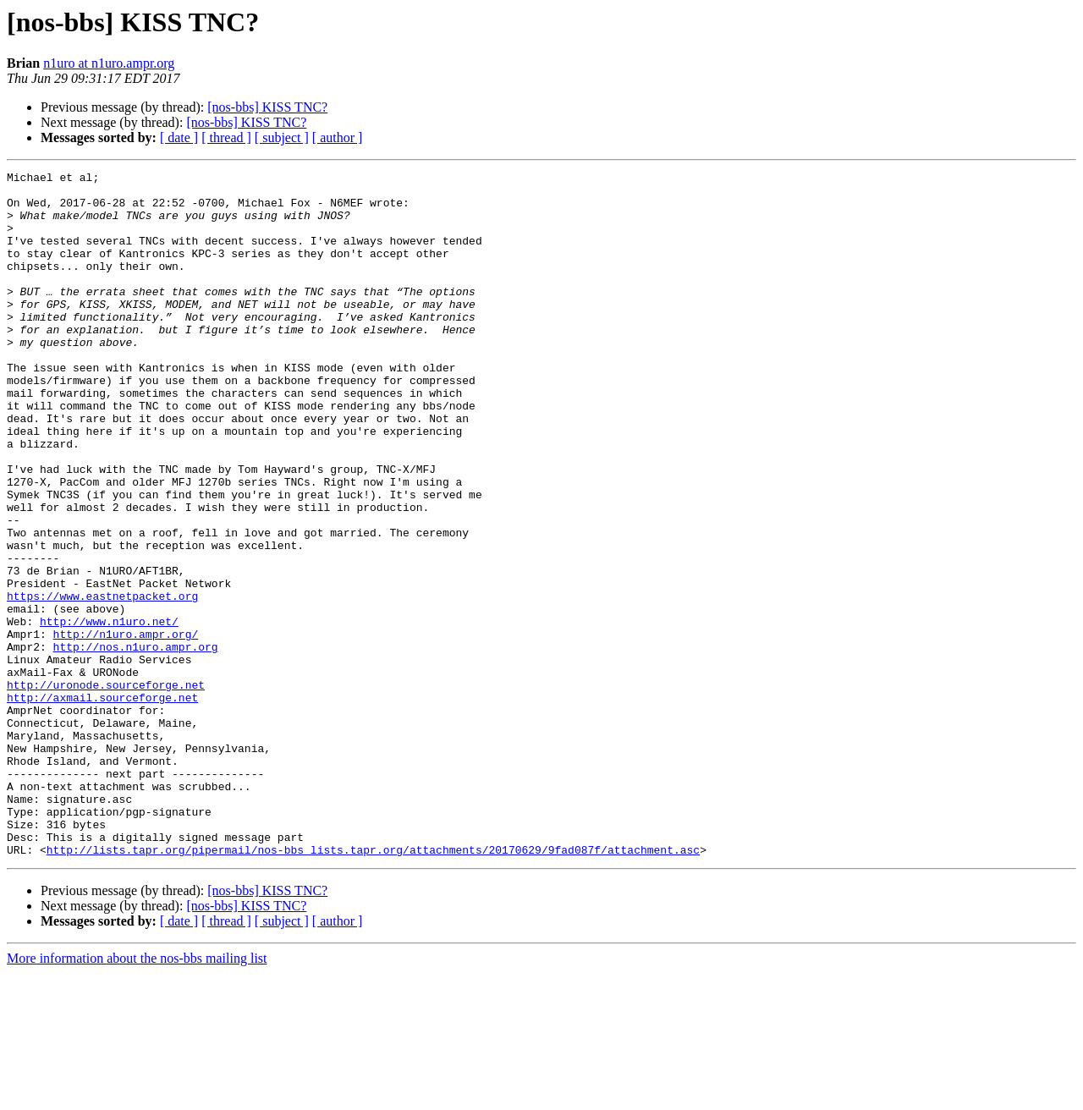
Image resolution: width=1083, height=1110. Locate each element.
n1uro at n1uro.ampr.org (108, 63)
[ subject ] (282, 137)
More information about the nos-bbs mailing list (137, 1095)
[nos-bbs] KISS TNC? (267, 107)
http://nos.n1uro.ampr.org (135, 742)
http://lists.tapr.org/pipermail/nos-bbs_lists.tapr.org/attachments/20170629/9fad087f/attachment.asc (373, 986)
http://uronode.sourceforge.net (106, 788)
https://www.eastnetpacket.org (102, 682)
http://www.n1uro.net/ (109, 712)
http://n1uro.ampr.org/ (126, 727)
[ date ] (179, 137)
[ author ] (337, 137)
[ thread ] (226, 137)
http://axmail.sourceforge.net (102, 803)
